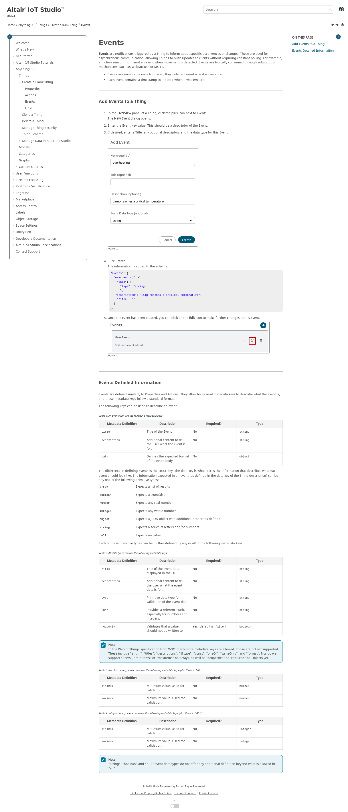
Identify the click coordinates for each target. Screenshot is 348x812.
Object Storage (27, 219)
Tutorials (35, 62)
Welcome (22, 43)
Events (85, 25)
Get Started (24, 56)
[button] (14, 43)
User (27, 173)
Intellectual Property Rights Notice (151, 793)
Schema (32, 134)
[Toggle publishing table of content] (9, 36)
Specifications (38, 245)
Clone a (32, 114)
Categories (27, 153)
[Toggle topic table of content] (338, 36)
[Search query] (269, 10)
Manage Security (39, 128)
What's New (25, 49)
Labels (20, 212)
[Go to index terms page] (337, 11)
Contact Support (28, 251)
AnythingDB (26, 25)
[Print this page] (343, 25)
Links (29, 108)
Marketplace (25, 199)
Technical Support (185, 793)
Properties (32, 88)
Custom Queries (31, 167)
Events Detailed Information (313, 50)
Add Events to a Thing (308, 44)
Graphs (24, 160)
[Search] (329, 10)
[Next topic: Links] (337, 25)
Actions (30, 95)
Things (42, 25)
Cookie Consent (208, 793)
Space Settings (27, 225)
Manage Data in (46, 141)
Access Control (27, 206)
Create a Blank (63, 25)
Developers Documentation (36, 238)
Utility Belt (23, 232)
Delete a (33, 121)
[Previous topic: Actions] (333, 25)
